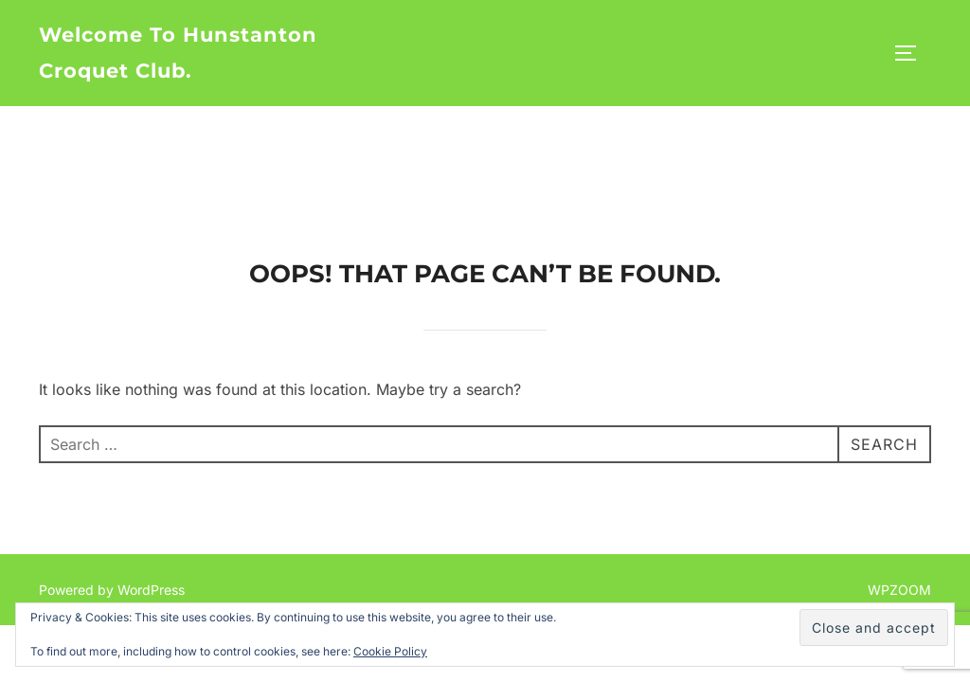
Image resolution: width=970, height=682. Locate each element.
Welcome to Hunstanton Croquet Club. (178, 52)
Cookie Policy (390, 651)
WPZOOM (899, 484)
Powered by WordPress (112, 484)
